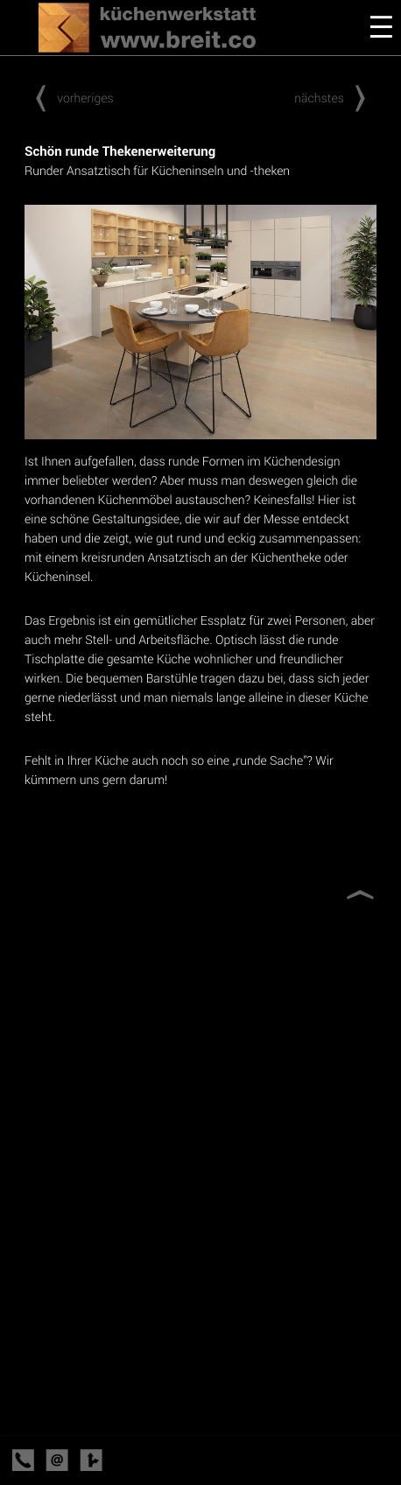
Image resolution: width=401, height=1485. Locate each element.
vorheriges (69, 97)
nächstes (335, 97)
